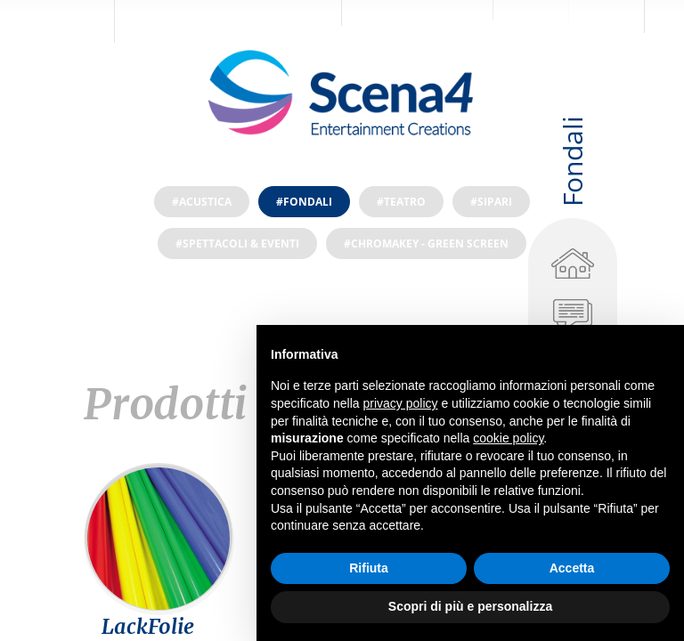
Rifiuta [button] (368, 568)
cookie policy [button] (508, 438)
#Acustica (202, 201)
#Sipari (491, 201)
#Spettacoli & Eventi (237, 243)
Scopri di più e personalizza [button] (470, 606)
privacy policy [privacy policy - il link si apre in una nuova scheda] (400, 403)
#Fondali (304, 201)
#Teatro (401, 201)
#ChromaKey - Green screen (426, 243)
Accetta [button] (572, 568)
